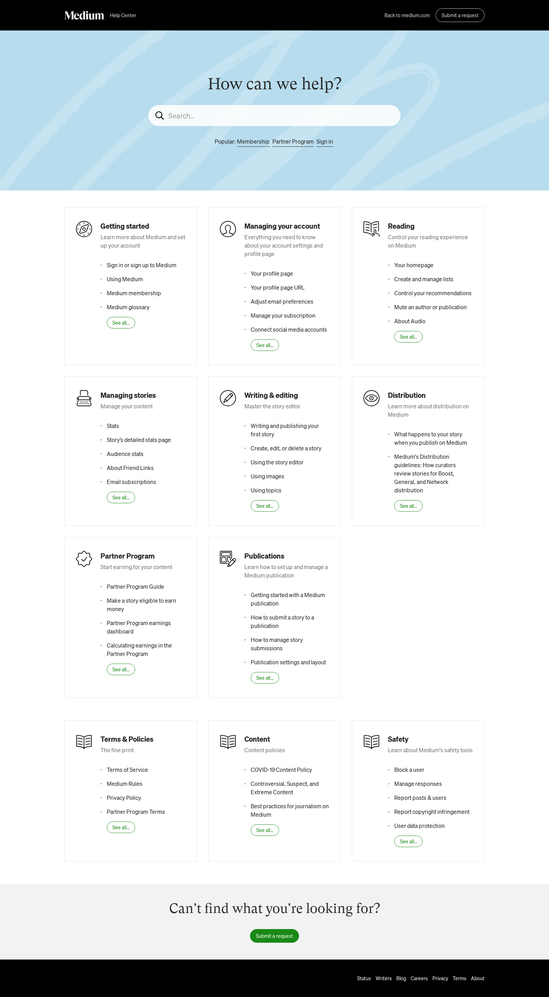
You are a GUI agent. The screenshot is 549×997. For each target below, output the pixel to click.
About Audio (409, 321)
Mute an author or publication (430, 307)
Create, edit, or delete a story (286, 448)
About (478, 978)
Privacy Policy (124, 797)
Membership (253, 141)
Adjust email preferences (282, 301)
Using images (267, 476)
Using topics (266, 490)
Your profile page (272, 273)
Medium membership (134, 293)
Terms (459, 978)
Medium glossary (128, 307)
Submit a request (460, 15)
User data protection (419, 825)
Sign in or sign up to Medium (141, 265)
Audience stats (125, 453)
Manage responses (418, 783)
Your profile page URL (278, 287)
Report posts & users (420, 797)
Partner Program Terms (136, 811)
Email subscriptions (131, 481)
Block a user (409, 769)
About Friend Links (130, 467)
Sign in (325, 141)
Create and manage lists (423, 279)
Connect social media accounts (289, 329)
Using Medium (125, 279)
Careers (419, 978)
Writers (384, 978)
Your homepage (413, 265)
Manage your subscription (283, 315)
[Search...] (274, 115)
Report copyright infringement (432, 811)
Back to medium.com (407, 15)
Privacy (440, 978)
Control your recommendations (433, 293)
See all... (121, 322)
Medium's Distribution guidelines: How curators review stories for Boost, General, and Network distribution (425, 473)
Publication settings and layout (288, 662)
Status (364, 978)
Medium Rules (125, 783)
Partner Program (293, 141)
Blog (401, 978)
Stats (113, 425)
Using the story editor (277, 462)
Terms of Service (127, 769)
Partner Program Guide (135, 586)
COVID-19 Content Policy (281, 769)
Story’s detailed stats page (139, 439)
